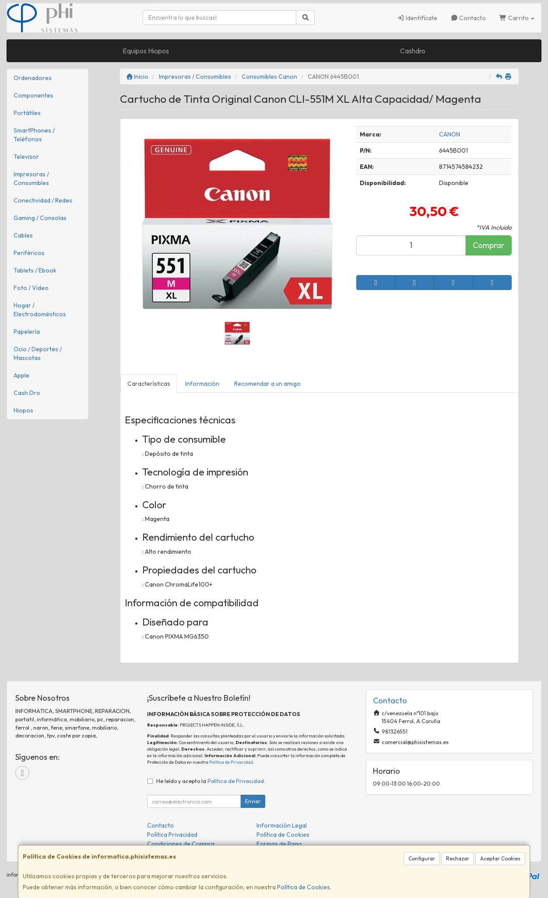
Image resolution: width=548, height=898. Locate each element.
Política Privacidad (172, 835)
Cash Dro (27, 393)
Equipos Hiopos (146, 50)
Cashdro (412, 50)
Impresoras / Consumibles (31, 178)
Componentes (33, 95)
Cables (23, 235)
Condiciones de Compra (180, 844)
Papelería (27, 331)
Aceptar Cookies (500, 858)
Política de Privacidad (231, 762)
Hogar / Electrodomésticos (40, 309)
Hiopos (23, 410)
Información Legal (281, 825)
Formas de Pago (279, 844)
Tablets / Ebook (35, 270)
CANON (449, 134)
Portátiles (27, 113)
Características (148, 384)
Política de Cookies (303, 887)
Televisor (26, 157)
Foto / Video (31, 288)
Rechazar (457, 858)
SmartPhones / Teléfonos (34, 134)
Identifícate (417, 18)
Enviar (252, 801)
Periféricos (29, 253)
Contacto (468, 18)
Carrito (516, 18)
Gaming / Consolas (40, 218)
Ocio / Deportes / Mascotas (38, 353)
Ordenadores (33, 78)
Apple (21, 375)
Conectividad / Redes (43, 200)
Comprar (488, 245)
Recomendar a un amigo (267, 384)
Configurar (421, 858)
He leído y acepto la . (210, 780)
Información (202, 384)
